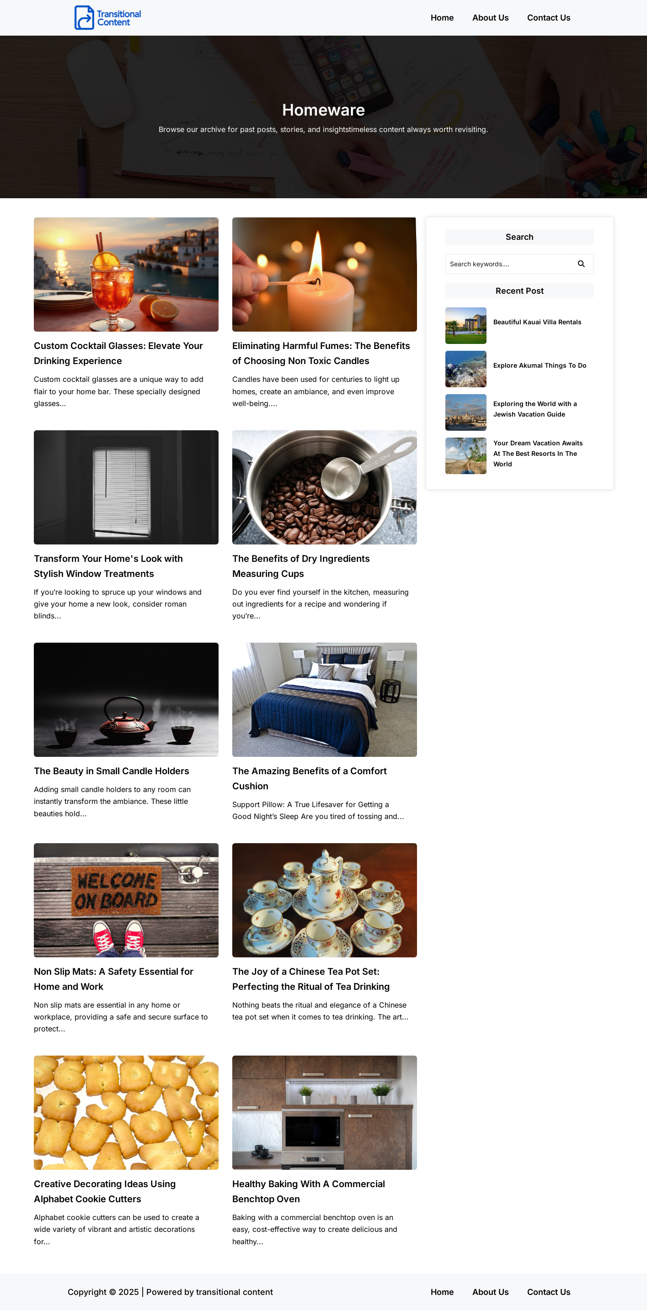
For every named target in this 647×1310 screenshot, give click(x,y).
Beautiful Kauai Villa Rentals (537, 322)
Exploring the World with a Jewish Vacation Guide (535, 409)
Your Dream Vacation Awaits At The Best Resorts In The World (538, 453)
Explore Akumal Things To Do (540, 365)
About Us (490, 17)
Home (442, 17)
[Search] (507, 264)
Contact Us (549, 17)
